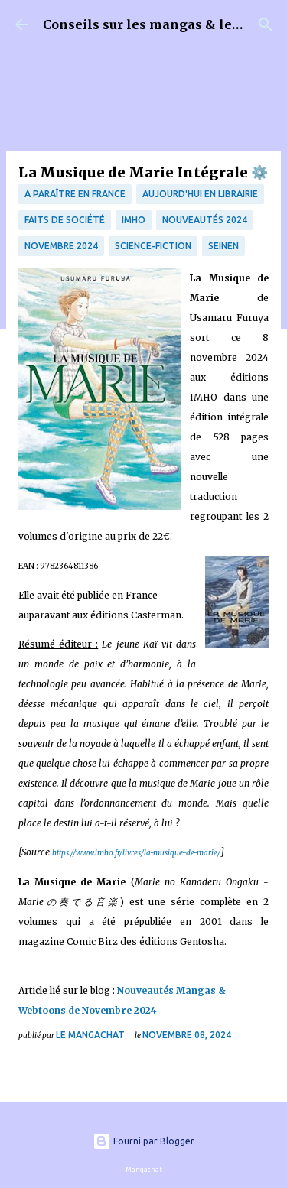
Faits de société (64, 220)
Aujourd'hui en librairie (200, 194)
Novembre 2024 (61, 246)
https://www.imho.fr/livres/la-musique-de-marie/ (136, 853)
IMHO (133, 220)
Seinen (223, 246)
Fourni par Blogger (143, 1141)
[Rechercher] (265, 24)
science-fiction (153, 246)
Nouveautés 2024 (204, 220)
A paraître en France (75, 194)
